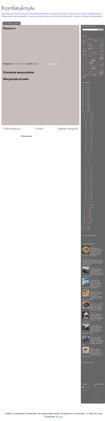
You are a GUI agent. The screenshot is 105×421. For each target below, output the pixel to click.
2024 (85, 88)
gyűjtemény (85, 56)
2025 (85, 85)
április (87, 216)
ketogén (85, 60)
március (88, 219)
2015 (85, 109)
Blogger (59, 416)
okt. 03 (89, 197)
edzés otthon (98, 48)
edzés (84, 48)
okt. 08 (89, 185)
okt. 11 (89, 178)
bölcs (84, 44)
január (87, 223)
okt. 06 (89, 190)
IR (91, 39)
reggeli (95, 73)
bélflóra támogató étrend (93, 42)
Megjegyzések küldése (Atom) (46, 136)
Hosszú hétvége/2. (94, 312)
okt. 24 (89, 136)
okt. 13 (89, 173)
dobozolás (97, 46)
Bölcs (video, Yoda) (91, 155)
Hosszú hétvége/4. (94, 267)
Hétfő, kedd (93, 246)
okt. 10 (89, 180)
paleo (86, 71)
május (87, 214)
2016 (85, 106)
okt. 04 (89, 195)
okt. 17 (89, 153)
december (88, 113)
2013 (85, 226)
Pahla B (96, 39)
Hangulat (89, 161)
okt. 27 (89, 129)
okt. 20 (89, 146)
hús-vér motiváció (96, 56)
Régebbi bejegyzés (68, 128)
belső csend (89, 40)
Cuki (91, 335)
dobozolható (86, 46)
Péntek (91, 302)
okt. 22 (89, 141)
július (87, 209)
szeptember (89, 205)
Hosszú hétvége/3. (94, 290)
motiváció (86, 68)
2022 (85, 92)
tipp (83, 75)
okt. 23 (89, 139)
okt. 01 (89, 202)
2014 (85, 111)
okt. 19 (89, 148)
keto (96, 58)
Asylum (84, 39)
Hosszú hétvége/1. (94, 324)
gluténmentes (96, 54)
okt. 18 (89, 150)
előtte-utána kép (87, 53)
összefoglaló (99, 75)
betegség (100, 40)
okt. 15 (89, 169)
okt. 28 (89, 127)
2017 (85, 104)
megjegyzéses (86, 66)
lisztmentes (96, 64)
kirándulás (97, 63)
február (88, 221)
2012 (85, 229)
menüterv (98, 66)
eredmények (99, 53)
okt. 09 (89, 183)
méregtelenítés (99, 68)
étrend (90, 75)
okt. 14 (89, 171)
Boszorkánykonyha (17, 8)
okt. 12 (89, 176)
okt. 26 (89, 132)
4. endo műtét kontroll (87, 258)
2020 (85, 97)
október (88, 118)
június (87, 212)
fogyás (87, 54)
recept (95, 71)
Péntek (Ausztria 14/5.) (91, 158)
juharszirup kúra (86, 58)
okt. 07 (89, 187)
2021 (85, 95)
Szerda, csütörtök (94, 279)
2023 (85, 90)
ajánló (101, 39)
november (88, 115)
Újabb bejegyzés (12, 128)
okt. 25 (89, 134)
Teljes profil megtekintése (85, 390)
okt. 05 (89, 192)
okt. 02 (89, 199)
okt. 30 (89, 122)
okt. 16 (89, 166)
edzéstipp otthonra (93, 51)
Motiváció (89, 163)
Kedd (91, 347)
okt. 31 (89, 120)
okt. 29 (89, 125)
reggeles (84, 73)
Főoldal (39, 128)
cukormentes (96, 44)
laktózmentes (85, 64)
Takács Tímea (87, 387)
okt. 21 (89, 143)
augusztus (88, 207)
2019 (85, 99)
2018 (85, 102)
